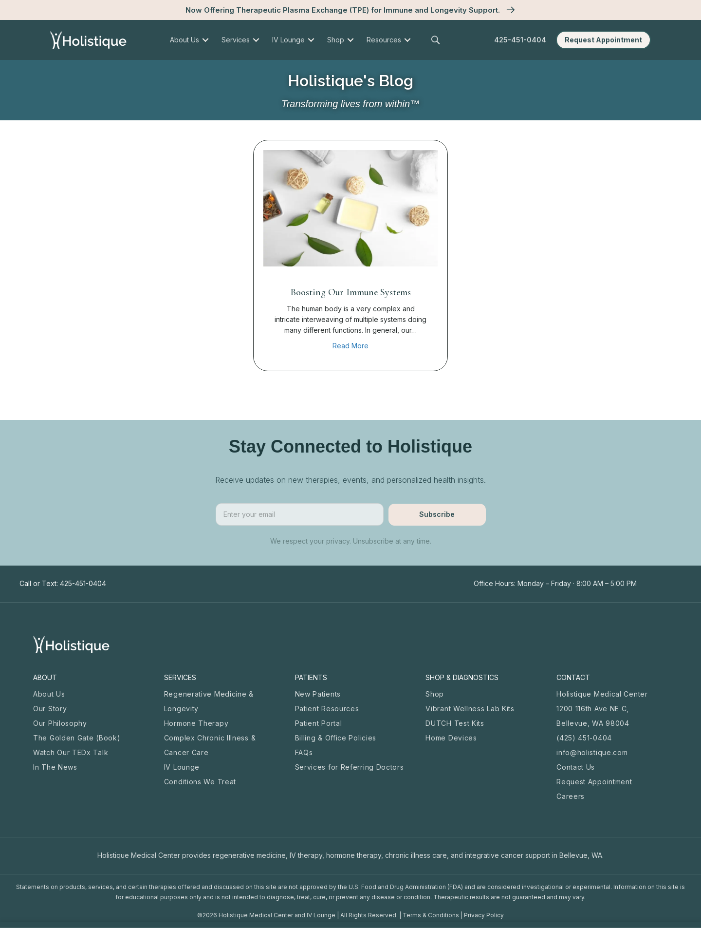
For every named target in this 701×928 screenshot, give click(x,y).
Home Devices (451, 738)
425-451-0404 (520, 40)
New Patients (318, 694)
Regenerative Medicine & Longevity (209, 701)
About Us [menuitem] (184, 40)
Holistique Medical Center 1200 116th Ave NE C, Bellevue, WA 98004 (602, 708)
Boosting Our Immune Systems (351, 292)
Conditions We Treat (200, 781)
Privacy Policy (484, 915)
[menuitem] (205, 40)
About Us (49, 694)
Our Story (50, 708)
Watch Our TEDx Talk (70, 752)
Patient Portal (318, 723)
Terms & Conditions (431, 915)
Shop (434, 694)
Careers (570, 796)
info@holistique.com (591, 752)
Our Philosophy (60, 723)
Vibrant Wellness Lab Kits (470, 708)
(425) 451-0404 (584, 738)
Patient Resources (327, 708)
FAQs (304, 752)
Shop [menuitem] (335, 40)
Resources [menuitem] (384, 40)
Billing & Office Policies (336, 738)
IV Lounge (182, 767)
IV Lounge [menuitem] (288, 40)
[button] (437, 40)
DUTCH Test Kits (454, 723)
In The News (55, 767)
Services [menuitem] (235, 40)
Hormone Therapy (196, 723)
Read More (350, 345)
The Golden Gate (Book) (76, 738)
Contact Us (575, 767)
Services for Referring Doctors (349, 767)
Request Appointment (594, 781)
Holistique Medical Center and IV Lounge (277, 915)
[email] (300, 514)
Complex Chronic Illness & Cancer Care (210, 745)
